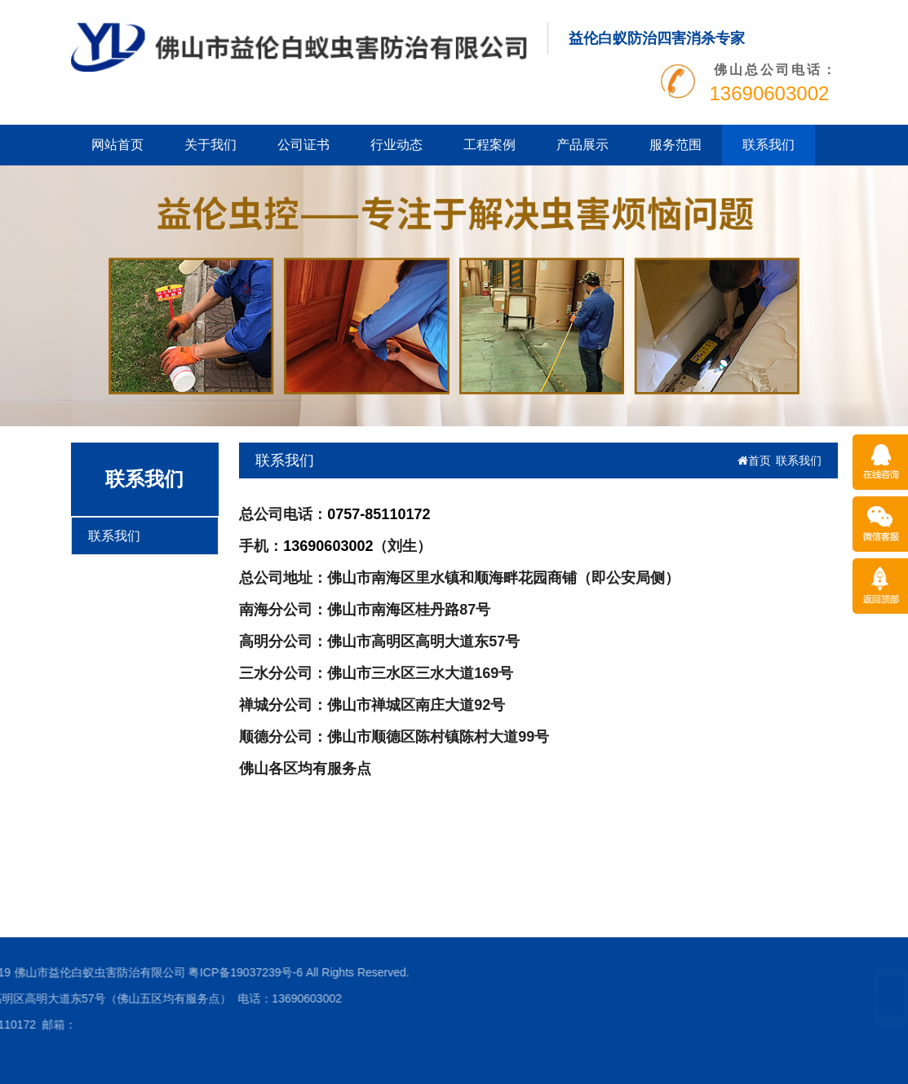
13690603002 (328, 546)
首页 (754, 460)
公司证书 (303, 145)
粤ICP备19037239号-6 (131, 972)
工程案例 (489, 145)
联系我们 (768, 145)
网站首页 (117, 145)
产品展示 (582, 145)
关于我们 (210, 145)
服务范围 (675, 145)
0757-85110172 (378, 514)
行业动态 (396, 145)
